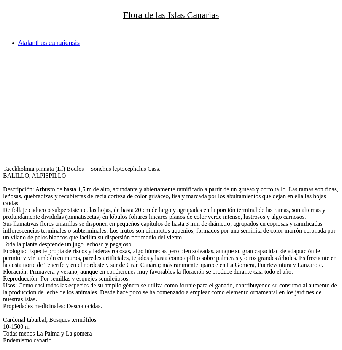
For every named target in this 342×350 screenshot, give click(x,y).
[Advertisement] (171, 106)
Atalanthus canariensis (49, 43)
